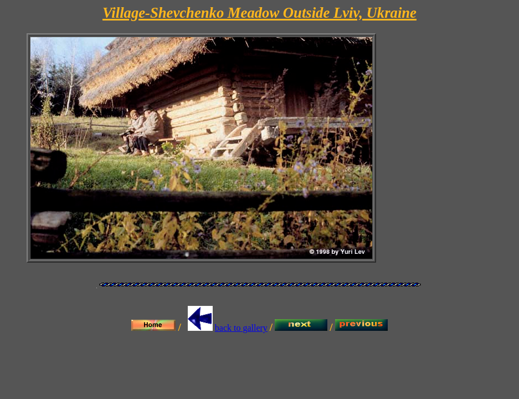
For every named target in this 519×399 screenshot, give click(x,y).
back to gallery (241, 327)
